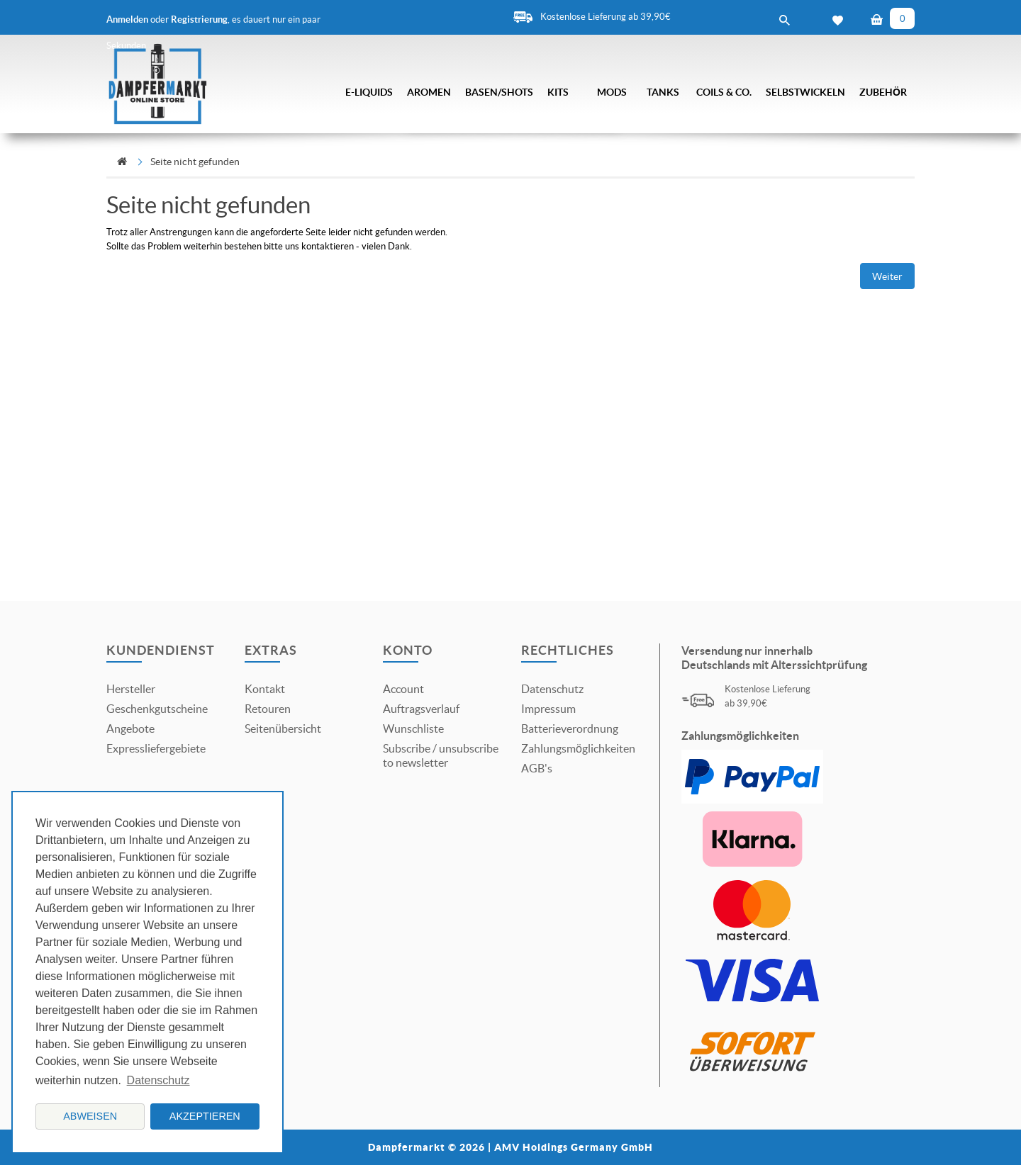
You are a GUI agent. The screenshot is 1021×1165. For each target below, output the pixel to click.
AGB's (536, 768)
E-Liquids (369, 92)
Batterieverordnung (569, 728)
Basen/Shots (499, 92)
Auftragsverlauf (421, 708)
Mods (612, 92)
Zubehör (883, 92)
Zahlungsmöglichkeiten (578, 748)
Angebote (130, 728)
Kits (558, 92)
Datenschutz (552, 688)
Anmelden (127, 19)
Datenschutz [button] (158, 1080)
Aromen (429, 92)
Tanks (663, 92)
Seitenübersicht (283, 728)
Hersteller (130, 688)
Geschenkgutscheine (157, 708)
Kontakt (265, 688)
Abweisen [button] (90, 1116)
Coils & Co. (724, 92)
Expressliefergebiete (156, 748)
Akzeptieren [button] (204, 1116)
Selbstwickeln (805, 92)
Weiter (887, 276)
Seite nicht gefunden (195, 161)
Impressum (548, 708)
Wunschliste (413, 728)
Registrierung (199, 19)
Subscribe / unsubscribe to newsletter (440, 755)
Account (403, 688)
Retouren (268, 708)
